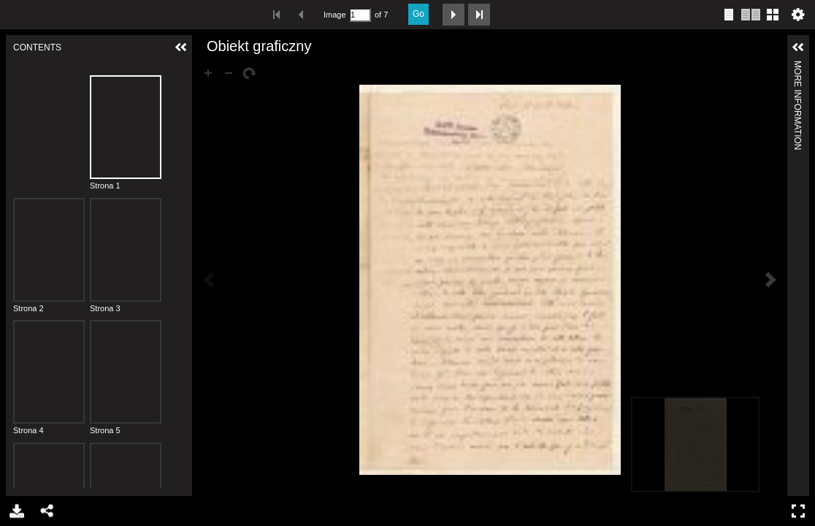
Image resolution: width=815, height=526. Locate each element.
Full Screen (800, 511)
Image (334, 14)
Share (46, 511)
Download (16, 511)
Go (418, 14)
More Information (797, 67)
